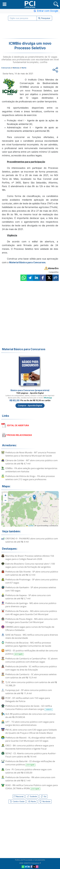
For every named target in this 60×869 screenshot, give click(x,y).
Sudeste (32, 796)
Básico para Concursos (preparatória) (30, 390)
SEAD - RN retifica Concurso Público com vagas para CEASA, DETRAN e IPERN (31, 787)
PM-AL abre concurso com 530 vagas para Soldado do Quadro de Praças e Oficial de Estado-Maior (31, 731)
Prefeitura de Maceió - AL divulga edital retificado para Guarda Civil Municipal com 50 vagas (30, 739)
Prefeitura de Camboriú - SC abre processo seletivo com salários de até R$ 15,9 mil (31, 676)
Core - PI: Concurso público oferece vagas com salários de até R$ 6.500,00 (28, 771)
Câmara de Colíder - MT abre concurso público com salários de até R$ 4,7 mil (31, 462)
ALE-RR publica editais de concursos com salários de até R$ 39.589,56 (30, 715)
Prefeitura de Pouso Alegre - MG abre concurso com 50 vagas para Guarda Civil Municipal (31, 620)
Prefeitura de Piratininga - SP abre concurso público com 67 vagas (31, 581)
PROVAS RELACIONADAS (19, 435)
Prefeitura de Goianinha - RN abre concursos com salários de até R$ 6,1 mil (30, 779)
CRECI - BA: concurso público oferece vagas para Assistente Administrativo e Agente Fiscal (29, 747)
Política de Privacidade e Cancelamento (30, 860)
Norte (32, 801)
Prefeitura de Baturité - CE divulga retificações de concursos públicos (30, 763)
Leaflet (29, 526)
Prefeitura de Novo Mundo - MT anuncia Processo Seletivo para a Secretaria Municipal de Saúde (30, 454)
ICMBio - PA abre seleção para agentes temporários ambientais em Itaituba (31, 470)
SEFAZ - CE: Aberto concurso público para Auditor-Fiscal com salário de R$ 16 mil (30, 755)
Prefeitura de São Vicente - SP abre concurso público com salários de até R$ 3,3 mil (31, 573)
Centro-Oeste (17, 801)
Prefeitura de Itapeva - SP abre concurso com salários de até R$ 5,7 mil (28, 597)
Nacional (18, 796)
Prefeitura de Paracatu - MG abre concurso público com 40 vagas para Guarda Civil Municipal (31, 613)
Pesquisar (44, 18)
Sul (43, 796)
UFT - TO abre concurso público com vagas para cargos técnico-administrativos (29, 723)
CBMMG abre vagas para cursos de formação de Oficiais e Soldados (29, 628)
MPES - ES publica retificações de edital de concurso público (31, 652)
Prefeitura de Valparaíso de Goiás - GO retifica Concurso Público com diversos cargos (29, 707)
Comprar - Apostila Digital (30, 405)
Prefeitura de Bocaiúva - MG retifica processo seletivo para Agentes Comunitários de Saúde (28, 644)
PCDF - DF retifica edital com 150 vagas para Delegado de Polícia (27, 700)
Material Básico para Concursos (27, 262)
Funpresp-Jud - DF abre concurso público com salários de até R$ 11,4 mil (28, 692)
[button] (4, 4)
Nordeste (44, 801)
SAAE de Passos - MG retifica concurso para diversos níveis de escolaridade (31, 636)
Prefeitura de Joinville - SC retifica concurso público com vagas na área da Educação (31, 668)
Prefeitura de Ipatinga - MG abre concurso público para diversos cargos (30, 605)
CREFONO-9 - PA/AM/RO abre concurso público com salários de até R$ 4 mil (31, 540)
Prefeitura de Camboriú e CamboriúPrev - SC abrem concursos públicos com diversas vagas (31, 660)
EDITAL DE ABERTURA (18, 425)
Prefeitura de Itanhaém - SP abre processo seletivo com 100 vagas (30, 589)
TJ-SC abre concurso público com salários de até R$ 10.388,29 (31, 684)
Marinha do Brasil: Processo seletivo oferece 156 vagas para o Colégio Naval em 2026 (29, 557)
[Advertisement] (30, 29)
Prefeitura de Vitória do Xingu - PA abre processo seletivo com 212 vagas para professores (30, 478)
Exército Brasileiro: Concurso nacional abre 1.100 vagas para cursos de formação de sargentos (30, 565)
